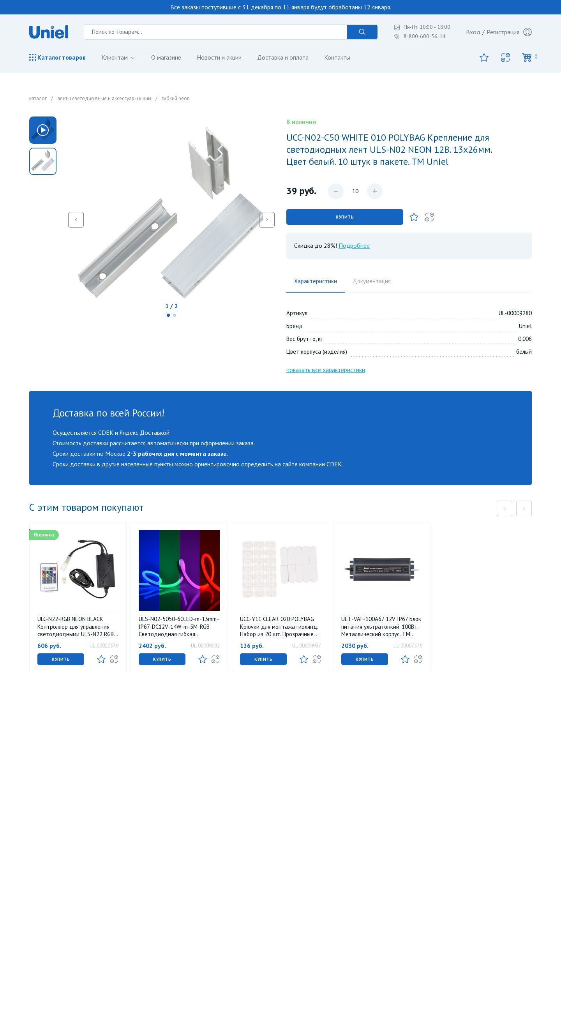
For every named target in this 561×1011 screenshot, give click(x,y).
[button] (168, 315)
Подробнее (354, 245)
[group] (42, 161)
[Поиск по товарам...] (215, 32)
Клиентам (115, 57)
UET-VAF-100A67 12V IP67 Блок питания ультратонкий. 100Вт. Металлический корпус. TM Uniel (381, 626)
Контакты (337, 57)
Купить (345, 217)
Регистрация (509, 32)
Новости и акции (219, 57)
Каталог (57, 57)
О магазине (166, 57)
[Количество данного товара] (355, 191)
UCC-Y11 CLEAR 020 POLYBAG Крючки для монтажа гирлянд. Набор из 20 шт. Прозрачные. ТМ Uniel (279, 626)
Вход (473, 32)
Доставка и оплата (283, 57)
